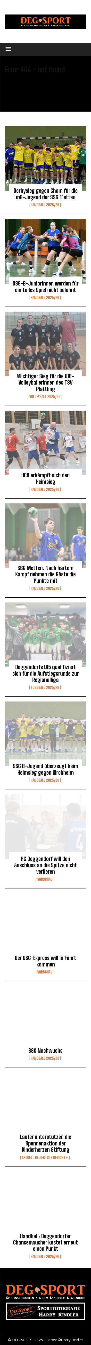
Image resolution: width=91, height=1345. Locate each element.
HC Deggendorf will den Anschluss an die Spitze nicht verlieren (45, 865)
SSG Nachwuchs (45, 1050)
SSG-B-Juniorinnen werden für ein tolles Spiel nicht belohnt (46, 286)
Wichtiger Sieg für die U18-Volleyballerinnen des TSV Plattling (45, 382)
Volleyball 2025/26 (44, 397)
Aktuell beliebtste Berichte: (45, 1157)
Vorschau (44, 879)
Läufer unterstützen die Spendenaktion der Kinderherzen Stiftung (45, 1143)
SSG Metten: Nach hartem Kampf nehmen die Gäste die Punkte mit (45, 574)
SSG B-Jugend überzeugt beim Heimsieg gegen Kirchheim (45, 769)
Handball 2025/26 (45, 205)
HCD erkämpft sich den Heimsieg (45, 478)
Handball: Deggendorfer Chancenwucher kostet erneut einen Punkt (45, 1242)
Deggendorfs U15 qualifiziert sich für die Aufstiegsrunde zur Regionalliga (45, 673)
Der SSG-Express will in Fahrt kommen (45, 961)
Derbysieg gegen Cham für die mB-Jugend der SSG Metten (46, 193)
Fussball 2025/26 (45, 687)
